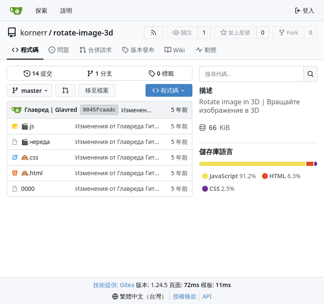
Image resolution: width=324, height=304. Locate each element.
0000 (28, 189)
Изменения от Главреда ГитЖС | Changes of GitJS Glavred (156, 126)
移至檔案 (97, 90)
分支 (99, 73)
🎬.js (27, 126)
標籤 (160, 73)
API (207, 296)
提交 (38, 73)
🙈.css (29, 157)
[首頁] (16, 10)
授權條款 (185, 296)
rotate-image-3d (83, 32)
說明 (66, 10)
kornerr (33, 32)
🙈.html (32, 173)
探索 (41, 10)
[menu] (139, 296)
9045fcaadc (99, 110)
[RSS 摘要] (153, 32)
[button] (65, 90)
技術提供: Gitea (114, 285)
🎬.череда (35, 142)
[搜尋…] (310, 74)
